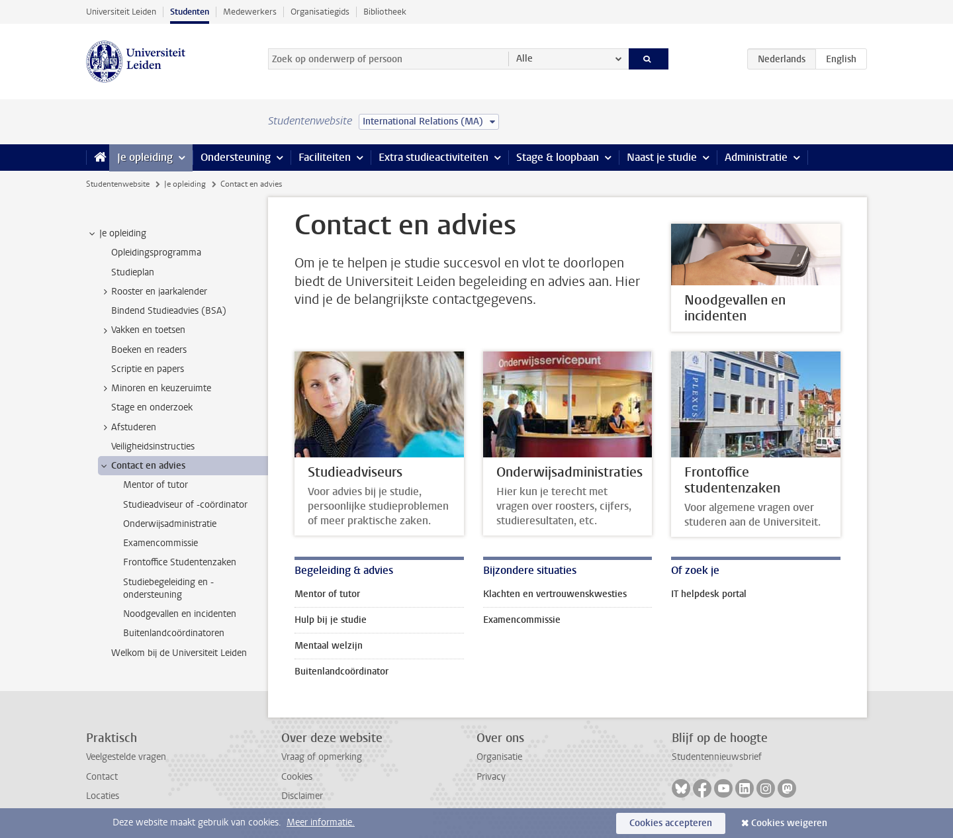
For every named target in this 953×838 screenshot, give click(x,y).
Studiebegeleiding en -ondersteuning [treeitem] (168, 588)
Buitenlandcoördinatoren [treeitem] (173, 633)
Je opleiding (145, 157)
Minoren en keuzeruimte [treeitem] (155, 388)
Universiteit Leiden (121, 11)
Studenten (189, 11)
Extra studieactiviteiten (433, 157)
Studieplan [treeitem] (132, 272)
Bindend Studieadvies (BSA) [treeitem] (168, 310)
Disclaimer (302, 796)
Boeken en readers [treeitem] (149, 350)
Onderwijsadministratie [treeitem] (169, 524)
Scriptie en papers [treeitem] (147, 369)
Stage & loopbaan (557, 157)
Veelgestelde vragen (126, 757)
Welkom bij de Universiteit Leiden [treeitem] (179, 653)
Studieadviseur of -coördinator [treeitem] (185, 504)
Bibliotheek (384, 11)
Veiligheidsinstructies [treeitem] (153, 446)
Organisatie (499, 757)
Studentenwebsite (118, 184)
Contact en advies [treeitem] (142, 466)
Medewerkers (250, 11)
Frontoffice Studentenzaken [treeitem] (179, 562)
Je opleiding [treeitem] (116, 233)
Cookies (296, 776)
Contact (102, 776)
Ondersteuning (236, 157)
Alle (524, 58)
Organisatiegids (320, 11)
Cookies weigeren (789, 823)
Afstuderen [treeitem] (127, 427)
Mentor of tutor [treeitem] (155, 485)
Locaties (102, 796)
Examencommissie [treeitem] (160, 543)
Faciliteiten (324, 157)
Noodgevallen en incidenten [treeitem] (179, 614)
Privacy (491, 776)
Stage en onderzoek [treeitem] (152, 407)
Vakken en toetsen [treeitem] (142, 330)
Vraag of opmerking (321, 757)
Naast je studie (662, 157)
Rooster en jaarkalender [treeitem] (153, 292)
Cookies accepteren (670, 823)
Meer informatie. (321, 822)
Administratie (756, 157)
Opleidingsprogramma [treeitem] (156, 252)
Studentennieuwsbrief (717, 757)
